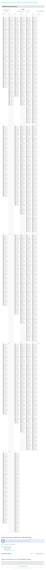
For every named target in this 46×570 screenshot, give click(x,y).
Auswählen (39, 553)
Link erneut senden (23, 566)
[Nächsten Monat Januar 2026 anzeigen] (40, 11)
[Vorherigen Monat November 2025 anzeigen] (6, 10)
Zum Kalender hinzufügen (9, 550)
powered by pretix (30, 568)
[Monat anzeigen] (28, 11)
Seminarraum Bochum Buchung (19, 2)
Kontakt (14, 568)
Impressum (19, 568)
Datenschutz (24, 568)
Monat (23, 9)
